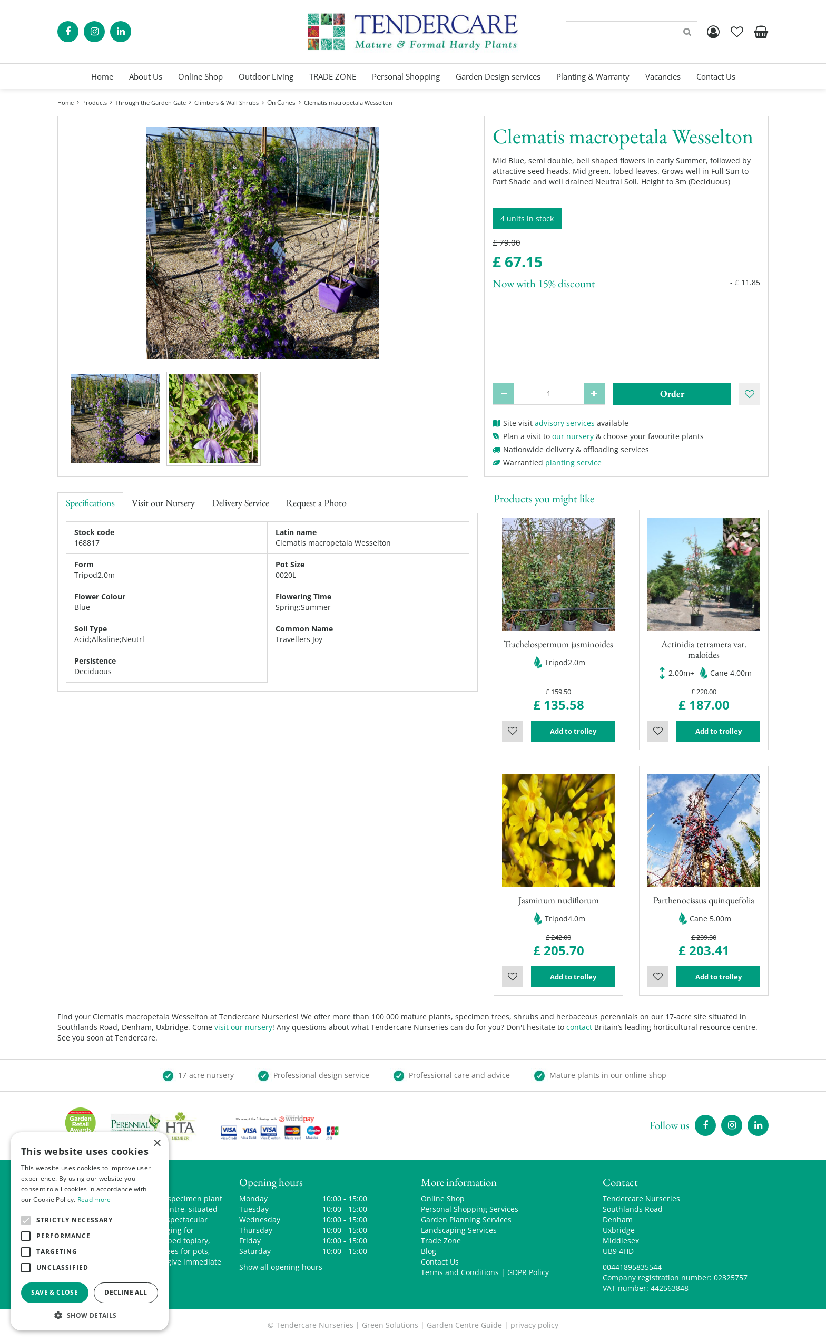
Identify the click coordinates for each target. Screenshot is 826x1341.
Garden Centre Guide (464, 1325)
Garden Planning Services (466, 1219)
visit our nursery (243, 1027)
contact (579, 1027)
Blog (428, 1251)
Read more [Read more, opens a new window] (94, 1199)
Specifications (90, 503)
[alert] (90, 1231)
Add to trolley (573, 731)
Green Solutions (390, 1325)
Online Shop (443, 1198)
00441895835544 (632, 1267)
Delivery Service (240, 503)
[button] (89, 1315)
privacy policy (534, 1325)
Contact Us (440, 1262)
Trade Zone (441, 1241)
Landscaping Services (459, 1230)
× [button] (157, 1144)
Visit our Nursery (163, 503)
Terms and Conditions (460, 1272)
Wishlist (512, 731)
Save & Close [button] (54, 1292)
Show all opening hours (280, 1267)
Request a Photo (316, 503)
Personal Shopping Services (469, 1209)
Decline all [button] (125, 1292)
